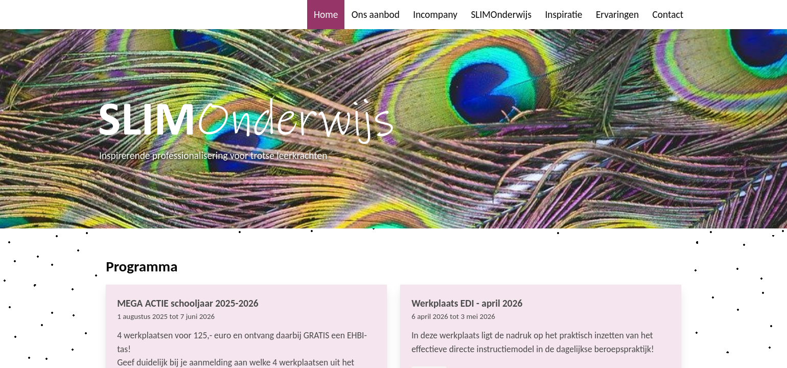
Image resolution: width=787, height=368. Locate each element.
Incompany (435, 14)
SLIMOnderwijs (501, 14)
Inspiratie (563, 14)
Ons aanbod (376, 14)
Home (326, 14)
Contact (667, 14)
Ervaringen (617, 14)
